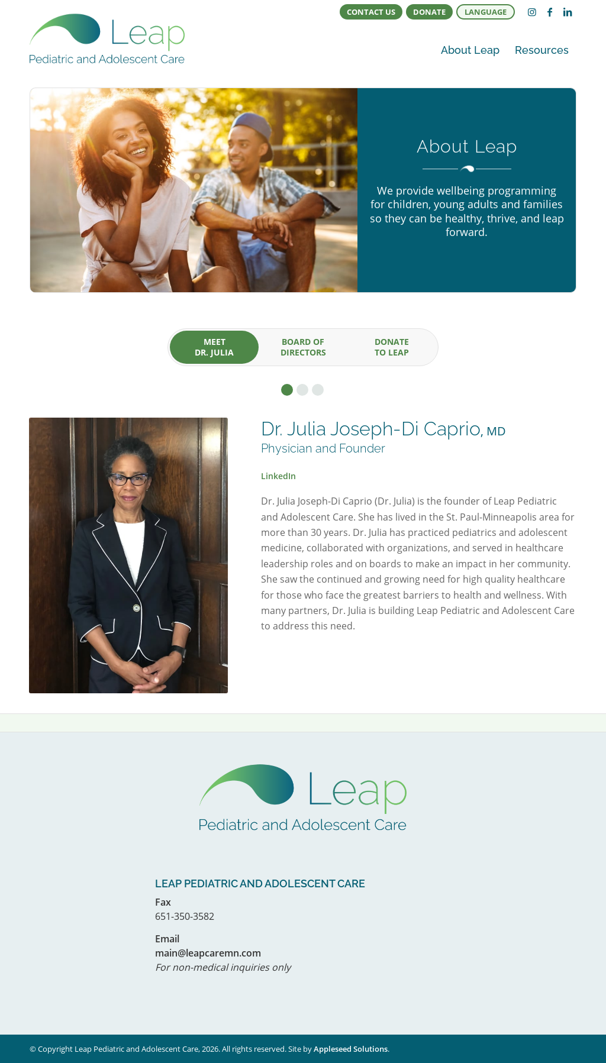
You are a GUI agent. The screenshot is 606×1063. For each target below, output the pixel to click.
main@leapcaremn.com (208, 952)
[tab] (214, 347)
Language (486, 12)
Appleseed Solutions (351, 1048)
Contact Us (371, 12)
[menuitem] (371, 12)
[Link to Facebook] (550, 12)
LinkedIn (278, 476)
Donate (429, 12)
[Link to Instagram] (532, 12)
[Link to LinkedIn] (567, 12)
